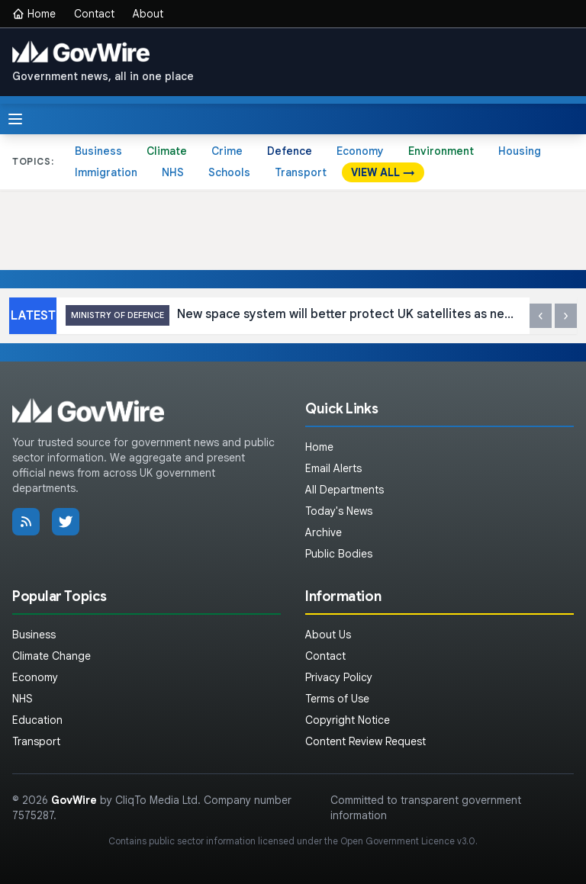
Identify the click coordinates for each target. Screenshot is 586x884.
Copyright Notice (347, 720)
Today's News (338, 511)
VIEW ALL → (383, 172)
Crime (227, 151)
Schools (229, 172)
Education (37, 720)
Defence (289, 151)
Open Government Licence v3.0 (407, 841)
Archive (323, 532)
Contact (94, 14)
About (148, 14)
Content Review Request (365, 741)
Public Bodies (338, 554)
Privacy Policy (338, 677)
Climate (166, 151)
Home (34, 14)
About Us (328, 634)
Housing (519, 151)
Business (98, 151)
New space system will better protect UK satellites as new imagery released (293, 315)
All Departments (344, 490)
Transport (301, 172)
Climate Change (51, 656)
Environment (441, 151)
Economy (360, 151)
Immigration (106, 172)
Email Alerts (333, 468)
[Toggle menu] (15, 119)
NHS (173, 172)
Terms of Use (337, 699)
